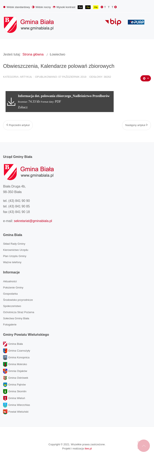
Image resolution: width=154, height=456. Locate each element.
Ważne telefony (12, 262)
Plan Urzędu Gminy (14, 256)
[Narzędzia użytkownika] (145, 78)
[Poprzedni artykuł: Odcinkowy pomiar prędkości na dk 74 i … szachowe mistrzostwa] (18, 125)
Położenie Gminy (13, 287)
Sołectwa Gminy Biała (16, 318)
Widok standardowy (16, 7)
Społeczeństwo (12, 306)
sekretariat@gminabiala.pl (33, 221)
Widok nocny (41, 7)
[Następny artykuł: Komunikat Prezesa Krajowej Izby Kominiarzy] (136, 125)
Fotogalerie (9, 324)
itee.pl (88, 448)
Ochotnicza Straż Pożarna (18, 312)
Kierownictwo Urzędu (15, 249)
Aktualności (10, 281)
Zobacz (23, 107)
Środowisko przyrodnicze (18, 299)
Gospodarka (10, 293)
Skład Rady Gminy (14, 243)
